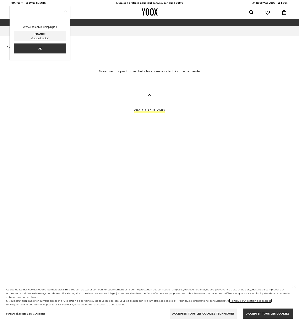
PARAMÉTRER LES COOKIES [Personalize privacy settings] (26, 313)
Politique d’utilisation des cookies (250, 300)
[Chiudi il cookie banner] (294, 286)
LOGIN (283, 3)
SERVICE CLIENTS (36, 3)
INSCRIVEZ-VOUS (263, 3)
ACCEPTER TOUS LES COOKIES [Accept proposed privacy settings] (267, 313)
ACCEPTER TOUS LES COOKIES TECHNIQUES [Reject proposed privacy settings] (203, 313)
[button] (149, 95)
